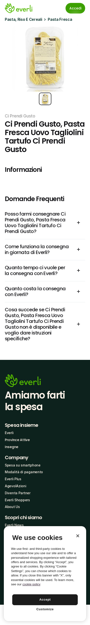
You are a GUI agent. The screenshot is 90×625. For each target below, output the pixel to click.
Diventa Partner (17, 493)
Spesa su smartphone (23, 465)
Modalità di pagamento (24, 472)
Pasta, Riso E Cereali (23, 19)
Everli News (14, 525)
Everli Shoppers (17, 500)
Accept (45, 599)
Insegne (11, 446)
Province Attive (17, 439)
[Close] (77, 536)
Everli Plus (13, 479)
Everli (9, 433)
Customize (45, 609)
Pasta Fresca (60, 19)
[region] (45, 573)
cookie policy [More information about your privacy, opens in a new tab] (31, 584)
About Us (12, 507)
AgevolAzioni (15, 486)
